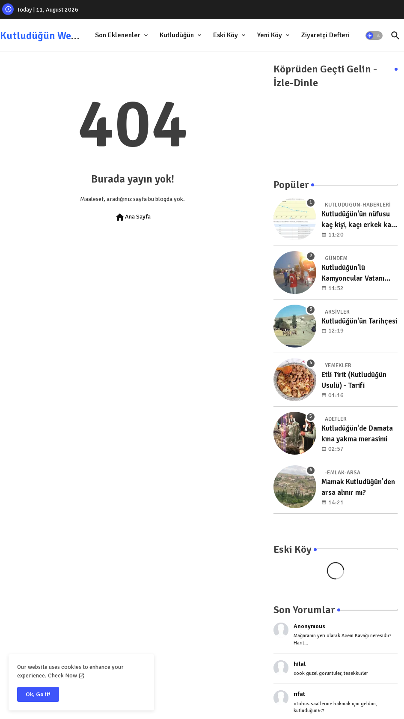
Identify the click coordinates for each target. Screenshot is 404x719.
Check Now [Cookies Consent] (62, 675)
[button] (374, 35)
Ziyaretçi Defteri (325, 35)
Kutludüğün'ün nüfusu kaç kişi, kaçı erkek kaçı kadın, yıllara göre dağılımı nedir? (359, 220)
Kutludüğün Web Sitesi (52, 35)
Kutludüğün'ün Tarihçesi (359, 321)
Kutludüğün (177, 35)
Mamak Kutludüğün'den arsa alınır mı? (358, 487)
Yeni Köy (269, 35)
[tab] (122, 35)
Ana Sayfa (133, 217)
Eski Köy (225, 35)
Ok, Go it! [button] (38, 694)
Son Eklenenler (117, 35)
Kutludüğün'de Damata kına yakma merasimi (357, 434)
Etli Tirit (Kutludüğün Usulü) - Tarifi (353, 380)
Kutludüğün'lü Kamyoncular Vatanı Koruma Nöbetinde (352, 273)
